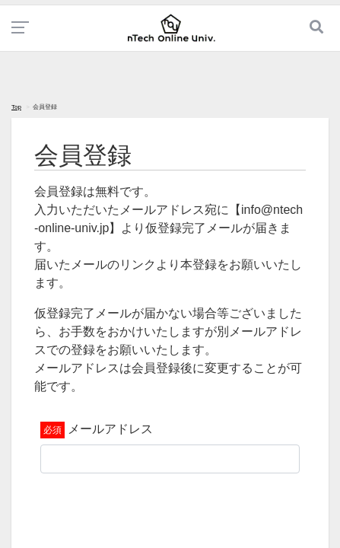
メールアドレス (110, 428)
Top (16, 107)
